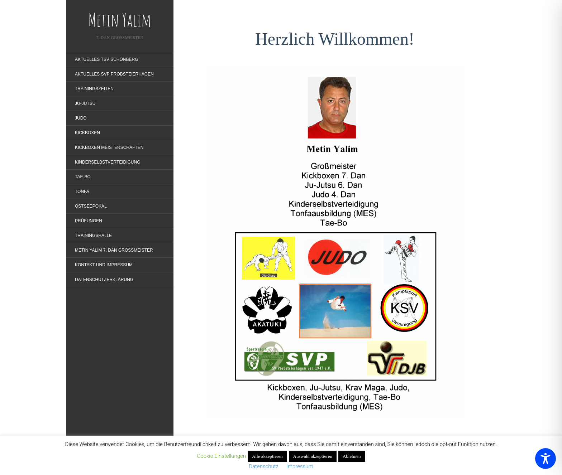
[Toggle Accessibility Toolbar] (545, 458)
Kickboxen (87, 132)
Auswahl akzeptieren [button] (312, 456)
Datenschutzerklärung (104, 279)
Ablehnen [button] (352, 456)
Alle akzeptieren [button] (267, 456)
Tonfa (82, 191)
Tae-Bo (83, 176)
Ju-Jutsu (85, 103)
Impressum (297, 466)
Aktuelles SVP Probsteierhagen (114, 74)
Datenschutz (265, 466)
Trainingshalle (93, 235)
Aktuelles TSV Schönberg (106, 59)
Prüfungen (88, 220)
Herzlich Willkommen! (334, 38)
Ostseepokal (91, 206)
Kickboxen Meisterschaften (109, 147)
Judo (81, 118)
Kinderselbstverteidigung (107, 162)
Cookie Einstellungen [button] (221, 456)
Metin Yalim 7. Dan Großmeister (114, 250)
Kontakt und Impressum (104, 264)
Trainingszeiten (94, 88)
